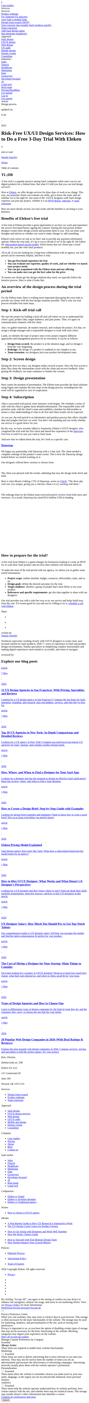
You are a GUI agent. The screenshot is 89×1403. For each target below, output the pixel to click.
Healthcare (13, 1166)
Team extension (15, 1100)
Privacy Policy (12, 1305)
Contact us (13, 1149)
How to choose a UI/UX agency (24, 1212)
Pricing (4, 90)
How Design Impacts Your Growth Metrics (29, 1242)
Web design (13, 1116)
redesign (66, 200)
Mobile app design (17, 1122)
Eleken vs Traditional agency (22, 1202)
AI (9, 1180)
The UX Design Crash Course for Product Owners (33, 1226)
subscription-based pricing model (21, 244)
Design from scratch (18, 1094)
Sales (10, 1160)
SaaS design (14, 1111)
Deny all (5, 1336)
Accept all (35, 1307)
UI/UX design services (19, 1113)
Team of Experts (16, 1264)
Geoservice (13, 1174)
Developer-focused (17, 1177)
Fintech (11, 1163)
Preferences (7, 1307)
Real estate (13, 1183)
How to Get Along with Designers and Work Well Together (37, 1231)
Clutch (63, 481)
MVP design (54, 200)
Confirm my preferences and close (18, 1397)
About (11, 90)
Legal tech (13, 1185)
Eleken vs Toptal (16, 1196)
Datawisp (7, 445)
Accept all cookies (19, 1336)
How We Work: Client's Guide (23, 1234)
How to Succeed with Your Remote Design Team (32, 1239)
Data (10, 1171)
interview (78, 431)
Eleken (12, 192)
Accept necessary (22, 1307)
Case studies (7, 5)
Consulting (13, 1127)
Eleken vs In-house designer (22, 1199)
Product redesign (16, 1097)
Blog (17, 90)
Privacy (11, 1274)
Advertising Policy (17, 1258)
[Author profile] (44, 160)
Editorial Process (16, 1253)
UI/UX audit (14, 1119)
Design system (15, 1125)
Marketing (13, 1169)
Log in (4, 95)
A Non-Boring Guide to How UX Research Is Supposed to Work (40, 1223)
